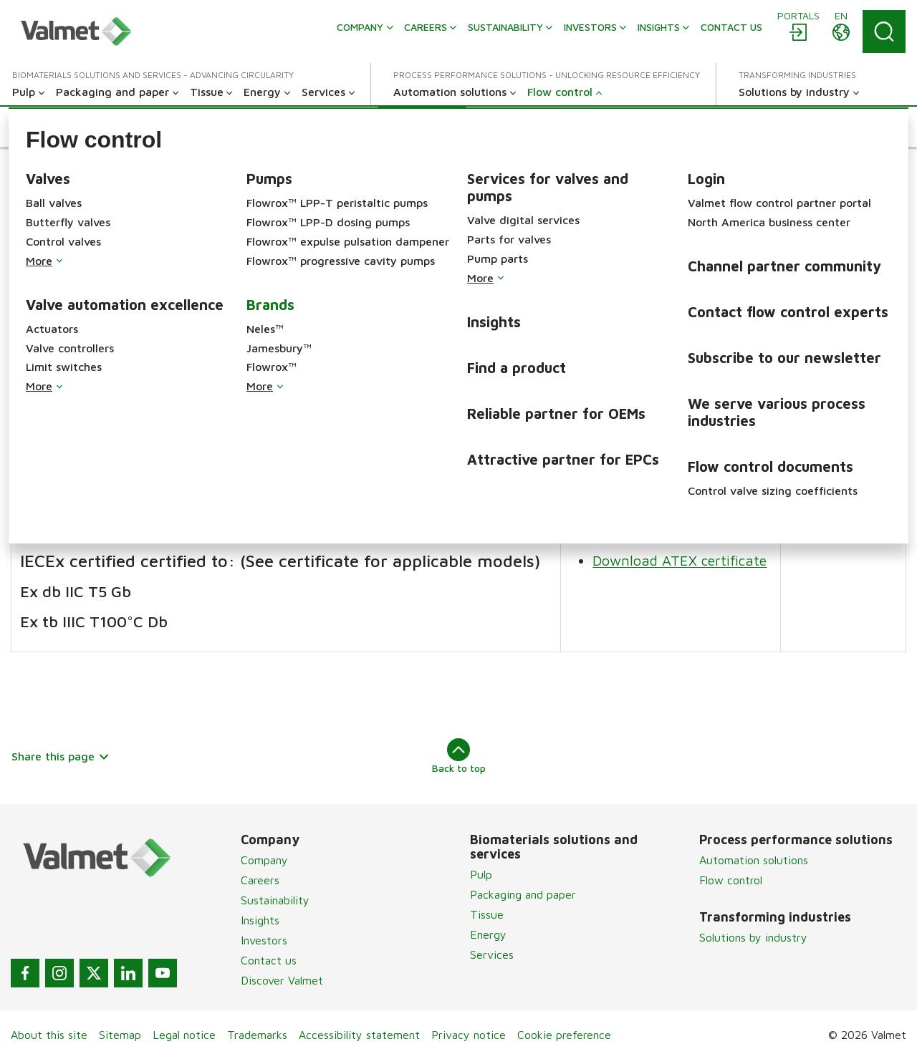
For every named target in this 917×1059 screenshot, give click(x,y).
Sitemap (120, 1034)
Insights (260, 920)
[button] (66, 127)
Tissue (487, 914)
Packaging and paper (523, 894)
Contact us (269, 960)
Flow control (730, 880)
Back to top (459, 756)
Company (264, 860)
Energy (488, 934)
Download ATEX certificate (680, 352)
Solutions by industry (753, 937)
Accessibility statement (359, 1034)
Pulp (481, 874)
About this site (49, 1034)
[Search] (884, 31)
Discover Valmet (282, 980)
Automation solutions (753, 860)
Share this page (60, 756)
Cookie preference (564, 1034)
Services (492, 954)
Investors (264, 940)
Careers (260, 880)
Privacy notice (468, 1034)
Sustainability (275, 900)
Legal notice (184, 1034)
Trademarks (257, 1034)
